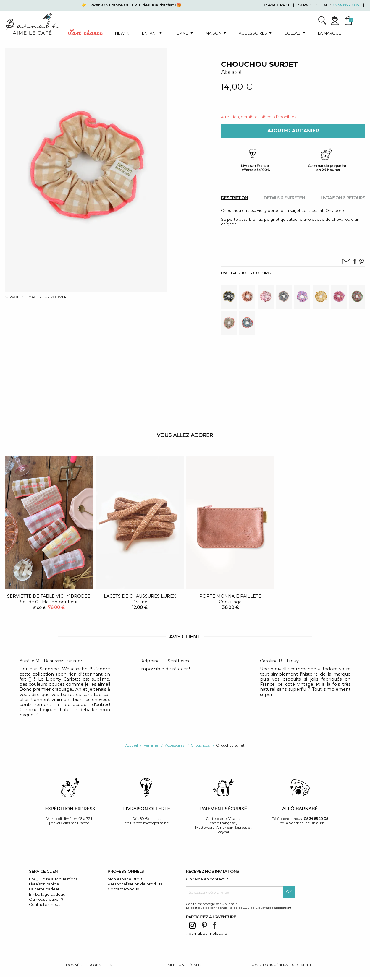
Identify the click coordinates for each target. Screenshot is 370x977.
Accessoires (253, 33)
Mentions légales (185, 965)
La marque (329, 33)
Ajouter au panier (293, 131)
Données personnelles (89, 965)
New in (122, 33)
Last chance (85, 34)
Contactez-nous (44, 904)
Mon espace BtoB (125, 879)
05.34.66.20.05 (345, 5)
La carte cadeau (44, 889)
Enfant (149, 33)
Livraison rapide (44, 884)
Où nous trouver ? (46, 899)
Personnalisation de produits (135, 884)
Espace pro (276, 5)
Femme (181, 33)
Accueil (131, 745)
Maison (214, 33)
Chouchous (200, 745)
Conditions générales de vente (281, 965)
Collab (292, 33)
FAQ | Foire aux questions (53, 879)
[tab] (234, 197)
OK (289, 892)
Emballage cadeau (47, 894)
